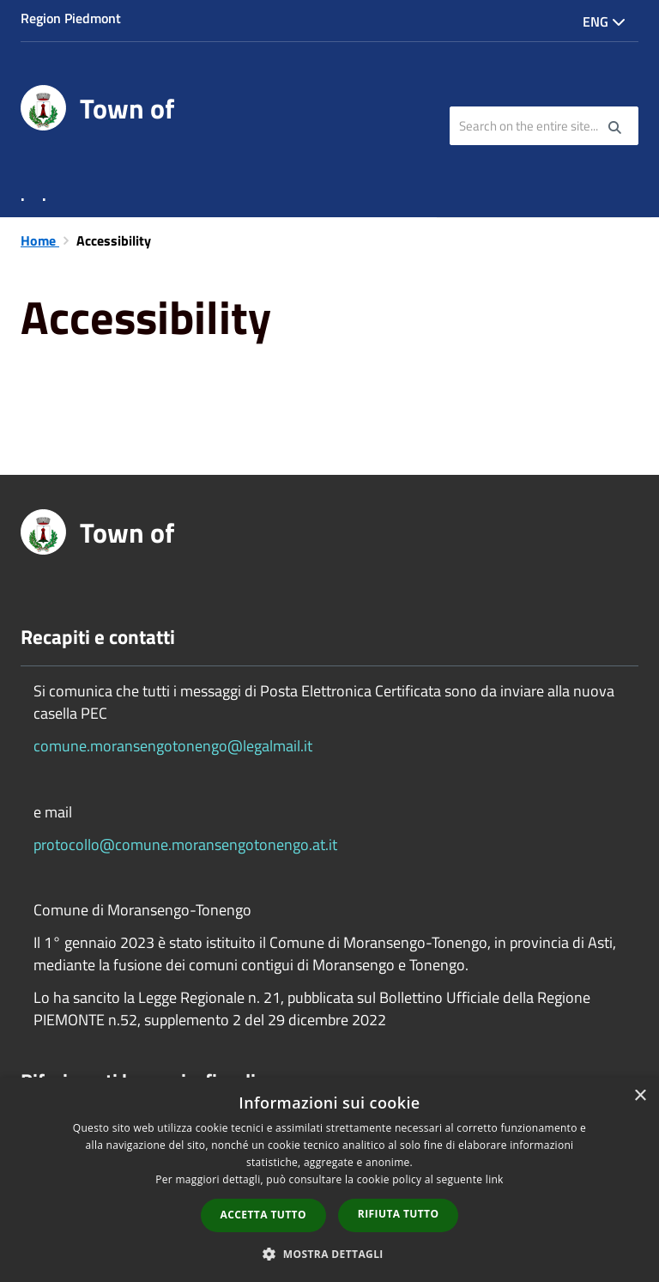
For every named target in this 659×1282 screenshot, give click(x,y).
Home (40, 240)
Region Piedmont (71, 18)
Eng (604, 21)
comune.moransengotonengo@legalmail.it (172, 745)
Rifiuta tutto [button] (398, 1213)
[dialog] (329, 1180)
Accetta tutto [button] (263, 1214)
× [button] (639, 1096)
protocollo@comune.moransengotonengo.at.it (185, 844)
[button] (329, 1253)
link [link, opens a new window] (495, 1179)
